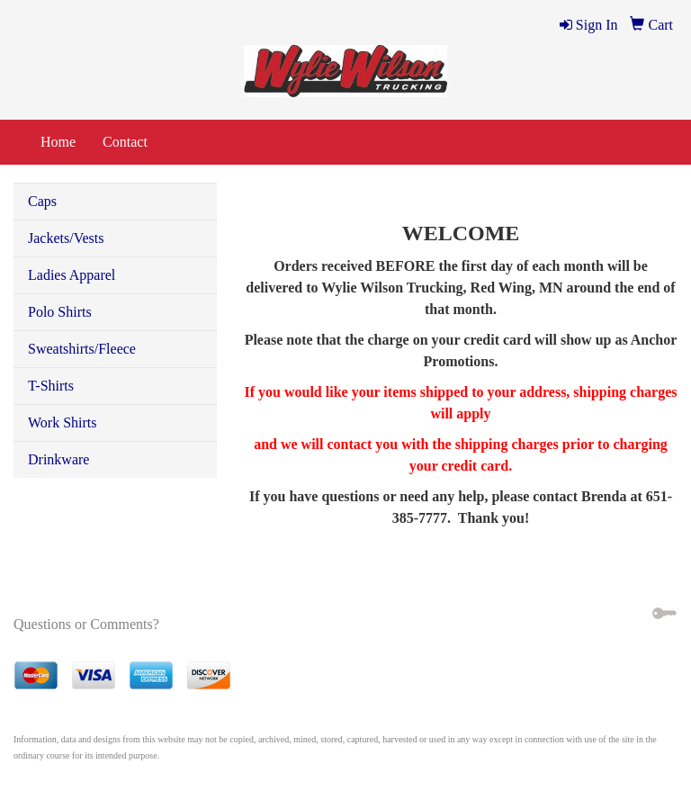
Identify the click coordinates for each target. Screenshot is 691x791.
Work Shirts (62, 422)
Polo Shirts (60, 311)
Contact (125, 141)
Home (58, 141)
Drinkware (58, 459)
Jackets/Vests (65, 238)
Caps (42, 201)
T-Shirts (51, 385)
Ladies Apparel (71, 275)
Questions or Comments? (86, 624)
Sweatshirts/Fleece (82, 348)
